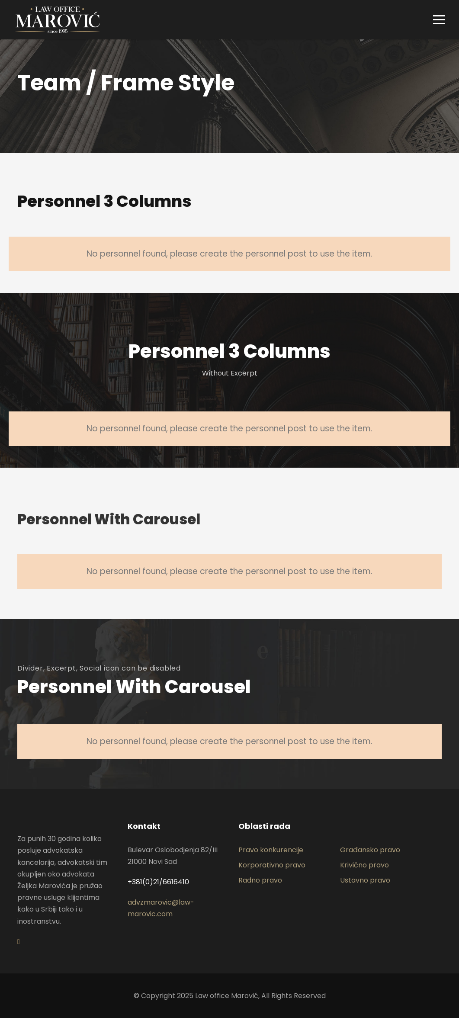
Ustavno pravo (365, 883)
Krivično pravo (364, 868)
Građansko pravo (370, 852)
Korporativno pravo (271, 868)
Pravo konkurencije (270, 852)
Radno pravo (260, 883)
